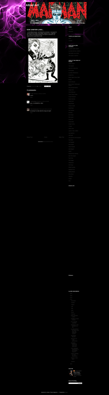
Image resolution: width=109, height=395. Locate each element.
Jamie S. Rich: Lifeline (73, 130)
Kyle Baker (71, 139)
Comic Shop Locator (73, 94)
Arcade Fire (71, 75)
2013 (71, 297)
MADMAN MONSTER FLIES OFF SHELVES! (74, 344)
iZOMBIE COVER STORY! (75, 319)
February (73, 314)
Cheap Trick (71, 89)
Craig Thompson (72, 96)
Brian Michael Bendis (73, 87)
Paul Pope (71, 158)
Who (70, 180)
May (72, 308)
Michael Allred (78, 370)
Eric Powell (71, 114)
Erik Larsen (71, 117)
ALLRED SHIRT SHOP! (74, 48)
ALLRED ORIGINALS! (73, 72)
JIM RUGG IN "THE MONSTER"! (74, 340)
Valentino (71, 176)
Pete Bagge (71, 160)
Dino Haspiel (71, 110)
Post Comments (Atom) (48, 141)
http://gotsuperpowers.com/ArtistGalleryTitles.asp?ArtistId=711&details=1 (42, 37)
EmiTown (71, 112)
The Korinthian (33, 101)
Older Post (61, 137)
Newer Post (29, 137)
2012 (71, 299)
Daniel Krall (71, 101)
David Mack (71, 108)
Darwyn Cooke (72, 105)
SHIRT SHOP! (72, 63)
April (72, 310)
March (72, 312)
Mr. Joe (31, 93)
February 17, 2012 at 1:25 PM (40, 93)
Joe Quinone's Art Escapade (75, 137)
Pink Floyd (71, 165)
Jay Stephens (71, 133)
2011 (71, 363)
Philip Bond (71, 162)
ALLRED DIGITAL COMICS (74, 51)
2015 (71, 293)
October (73, 302)
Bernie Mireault (72, 81)
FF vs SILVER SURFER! (74, 322)
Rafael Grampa (72, 167)
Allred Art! (32, 5)
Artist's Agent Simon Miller (74, 77)
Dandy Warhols (72, 99)
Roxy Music (71, 174)
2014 (71, 295)
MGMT (70, 151)
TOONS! (70, 40)
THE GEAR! (71, 66)
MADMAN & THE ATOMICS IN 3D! (74, 326)
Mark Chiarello (72, 146)
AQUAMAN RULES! (73, 336)
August (72, 304)
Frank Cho (71, 119)
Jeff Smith (71, 135)
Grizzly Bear (71, 121)
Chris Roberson (72, 92)
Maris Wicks (71, 144)
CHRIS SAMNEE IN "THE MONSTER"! (74, 355)
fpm (58, 392)
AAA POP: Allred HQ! (73, 68)
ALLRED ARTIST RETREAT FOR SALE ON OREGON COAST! (75, 331)
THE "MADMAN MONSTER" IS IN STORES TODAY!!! (74, 350)
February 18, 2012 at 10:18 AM (45, 109)
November (73, 300)
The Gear (71, 29)
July (72, 306)
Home (45, 137)
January (73, 361)
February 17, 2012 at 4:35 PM (43, 101)
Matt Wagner (71, 149)
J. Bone (70, 126)
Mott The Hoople (72, 155)
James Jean (71, 128)
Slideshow (71, 31)
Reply (31, 97)
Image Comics (72, 124)
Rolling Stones (72, 171)
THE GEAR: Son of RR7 (74, 53)
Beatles (70, 79)
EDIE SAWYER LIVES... (74, 316)
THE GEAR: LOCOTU (73, 55)
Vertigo (70, 178)
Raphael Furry (72, 169)
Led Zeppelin (71, 142)
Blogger (66, 392)
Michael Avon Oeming (73, 153)
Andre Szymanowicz (34, 109)
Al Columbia (71, 70)
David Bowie (71, 103)
